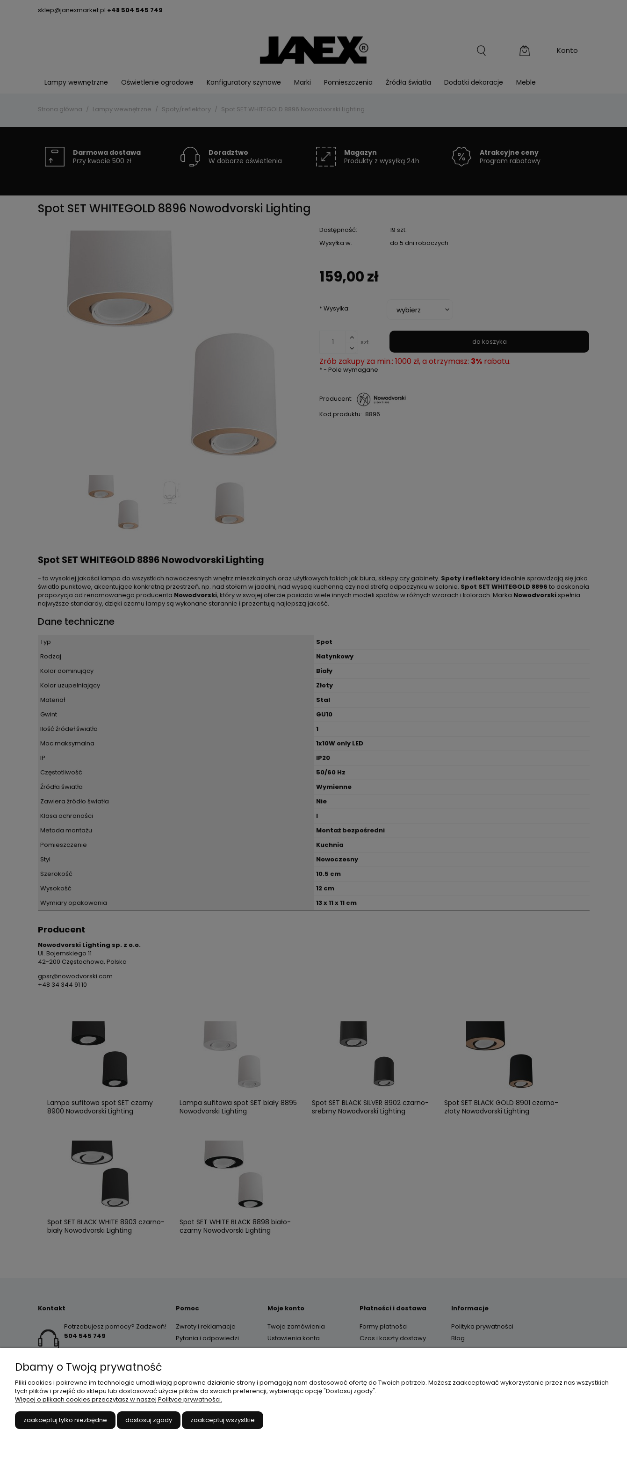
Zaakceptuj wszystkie (222, 1420)
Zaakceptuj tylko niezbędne (65, 1420)
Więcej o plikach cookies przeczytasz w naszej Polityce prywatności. (118, 1399)
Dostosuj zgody (148, 1420)
